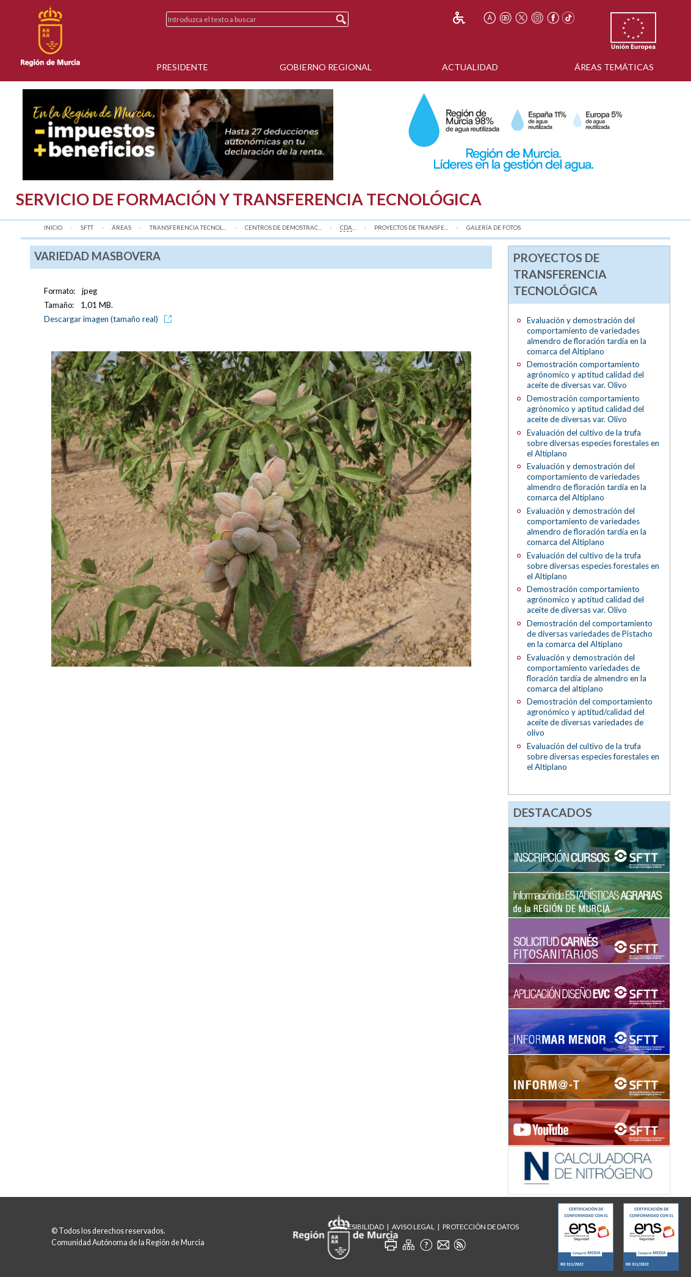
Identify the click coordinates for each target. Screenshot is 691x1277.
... (348, 228)
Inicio (53, 227)
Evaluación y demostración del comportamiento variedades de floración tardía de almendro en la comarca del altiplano (586, 673)
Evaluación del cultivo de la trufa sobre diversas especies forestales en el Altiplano (593, 443)
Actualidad (470, 67)
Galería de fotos (493, 227)
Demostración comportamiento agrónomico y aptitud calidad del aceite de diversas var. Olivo (585, 374)
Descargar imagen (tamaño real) (110, 319)
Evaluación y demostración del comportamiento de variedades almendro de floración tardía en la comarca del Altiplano (586, 335)
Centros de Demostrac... (283, 227)
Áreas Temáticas (614, 67)
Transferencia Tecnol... (188, 227)
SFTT (87, 227)
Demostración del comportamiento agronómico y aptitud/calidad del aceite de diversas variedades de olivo (590, 717)
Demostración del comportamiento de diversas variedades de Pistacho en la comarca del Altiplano (590, 633)
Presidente (182, 67)
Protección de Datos (481, 1227)
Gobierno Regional (326, 67)
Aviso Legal (413, 1227)
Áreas (121, 227)
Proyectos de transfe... (411, 227)
